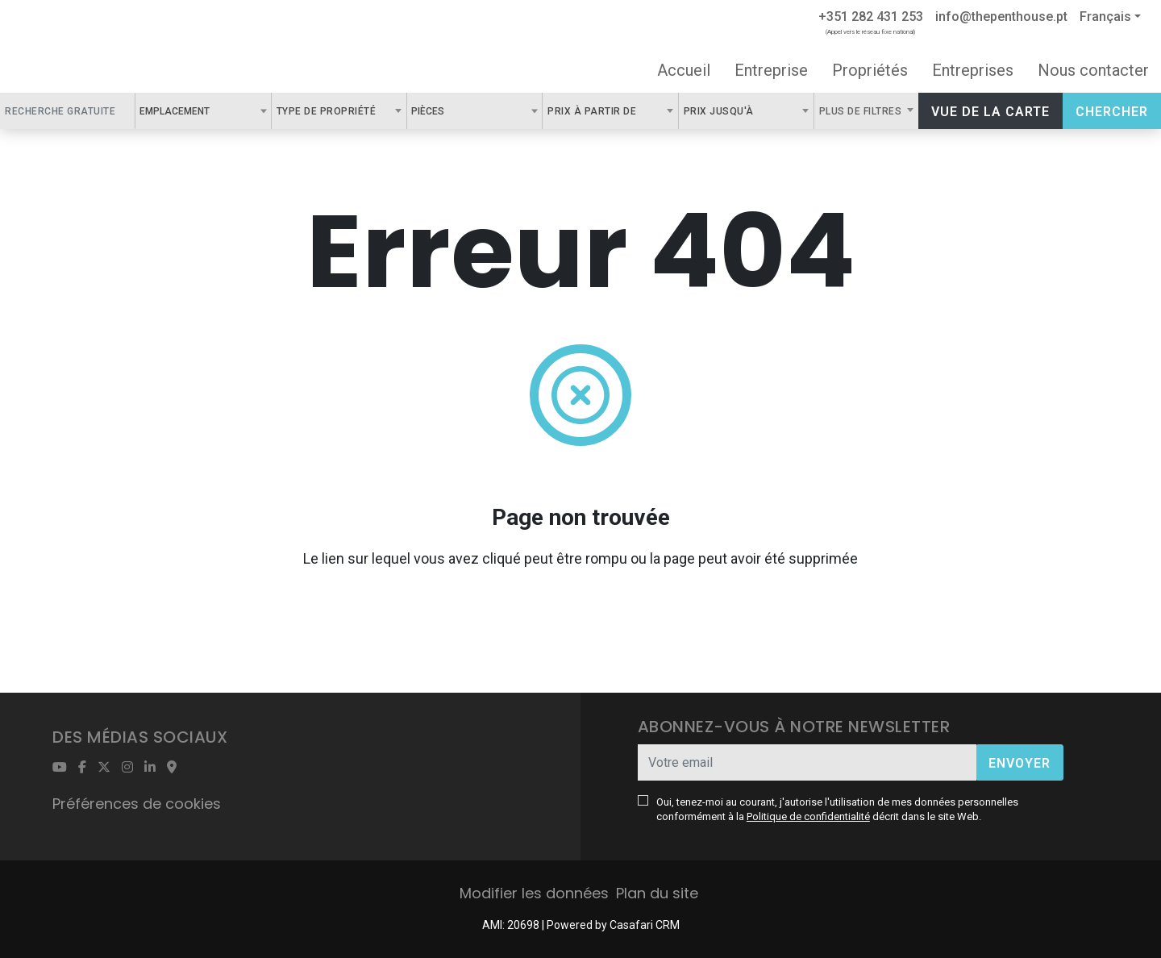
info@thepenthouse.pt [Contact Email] (1001, 16)
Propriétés (870, 70)
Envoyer (1019, 763)
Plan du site (657, 893)
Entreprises (972, 70)
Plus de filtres (862, 111)
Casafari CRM (645, 924)
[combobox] (202, 111)
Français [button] (1105, 16)
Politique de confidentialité (808, 816)
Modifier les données (534, 893)
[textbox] (218, 110)
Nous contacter (1093, 70)
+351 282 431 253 (870, 16)
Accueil (683, 70)
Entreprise (771, 70)
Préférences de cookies (136, 803)
